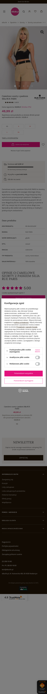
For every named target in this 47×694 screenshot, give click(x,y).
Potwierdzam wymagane (23, 381)
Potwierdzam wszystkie (23, 373)
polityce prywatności (21, 323)
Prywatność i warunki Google (26, 327)
